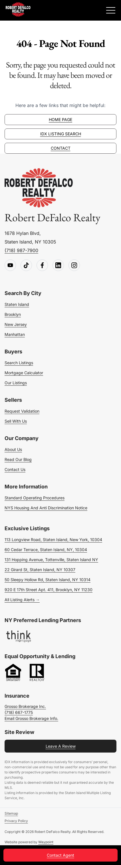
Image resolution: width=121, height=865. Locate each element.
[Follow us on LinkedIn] (58, 266)
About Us (13, 449)
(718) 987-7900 (21, 250)
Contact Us (15, 469)
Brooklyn (13, 314)
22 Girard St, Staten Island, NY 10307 (40, 569)
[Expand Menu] (110, 10)
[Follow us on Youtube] (10, 266)
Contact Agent (60, 855)
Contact (60, 148)
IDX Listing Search (60, 133)
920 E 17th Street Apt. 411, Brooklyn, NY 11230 (48, 589)
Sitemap (11, 813)
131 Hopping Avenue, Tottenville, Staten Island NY (51, 559)
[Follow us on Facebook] (42, 266)
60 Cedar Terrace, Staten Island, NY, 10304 (46, 549)
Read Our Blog (18, 459)
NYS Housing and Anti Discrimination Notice (46, 507)
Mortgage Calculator (24, 372)
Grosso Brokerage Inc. (25, 706)
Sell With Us (16, 421)
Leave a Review (61, 746)
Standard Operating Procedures (34, 497)
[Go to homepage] (39, 188)
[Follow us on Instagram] (74, 266)
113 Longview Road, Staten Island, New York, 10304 (53, 539)
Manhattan (15, 334)
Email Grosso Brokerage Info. (31, 718)
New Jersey (16, 324)
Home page (60, 119)
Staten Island (17, 304)
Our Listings (16, 382)
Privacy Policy (16, 821)
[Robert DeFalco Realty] (18, 9)
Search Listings (19, 362)
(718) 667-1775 (19, 712)
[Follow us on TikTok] (26, 266)
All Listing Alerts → (22, 599)
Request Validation (22, 411)
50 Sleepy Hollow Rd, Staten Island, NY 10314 (47, 579)
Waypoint (45, 842)
